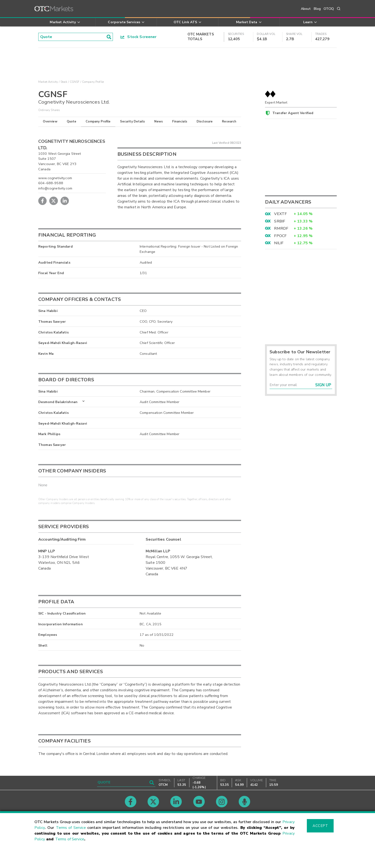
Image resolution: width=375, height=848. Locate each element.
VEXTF (280, 213)
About (306, 8)
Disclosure (205, 121)
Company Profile (98, 121)
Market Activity (48, 82)
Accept (320, 825)
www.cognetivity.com (55, 178)
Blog (317, 8)
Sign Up (323, 385)
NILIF (278, 243)
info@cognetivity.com (55, 188)
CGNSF (75, 82)
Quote (72, 121)
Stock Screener (139, 36)
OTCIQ (329, 8)
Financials (179, 121)
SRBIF (279, 221)
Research (229, 121)
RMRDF (281, 228)
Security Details (132, 121)
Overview (50, 121)
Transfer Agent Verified (292, 113)
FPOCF (280, 235)
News (158, 121)
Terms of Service (71, 827)
